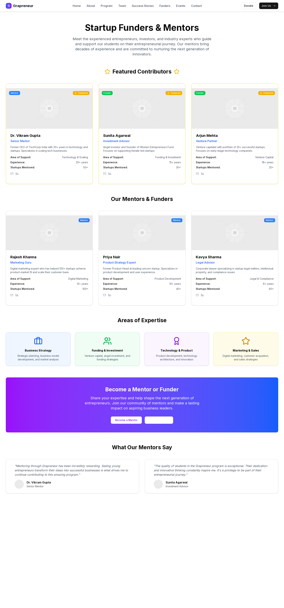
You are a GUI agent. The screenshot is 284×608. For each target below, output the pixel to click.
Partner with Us (159, 420)
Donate (248, 5)
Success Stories (143, 6)
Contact (196, 6)
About (91, 6)
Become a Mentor (126, 420)
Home (77, 6)
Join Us (268, 5)
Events (180, 6)
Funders (164, 6)
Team (122, 6)
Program (106, 6)
